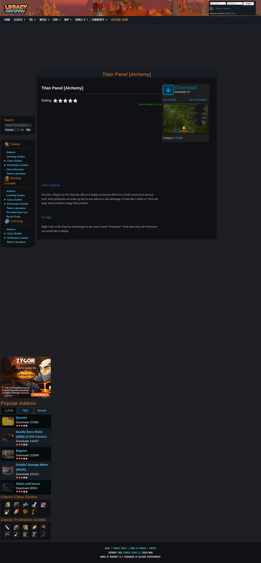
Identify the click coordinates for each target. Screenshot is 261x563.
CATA (9, 410)
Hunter (34, 511)
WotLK (43, 19)
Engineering (34, 527)
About (107, 548)
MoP (66, 19)
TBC (31, 19)
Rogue (7, 511)
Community (98, 19)
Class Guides (14, 160)
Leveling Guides (15, 156)
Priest (25, 504)
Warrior (34, 504)
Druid (16, 504)
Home (7, 19)
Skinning (25, 534)
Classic (18, 19)
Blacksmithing (16, 527)
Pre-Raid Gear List (17, 212)
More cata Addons (198, 99)
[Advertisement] (17, 303)
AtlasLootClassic (28, 483)
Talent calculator (16, 173)
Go (28, 129)
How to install (169, 99)
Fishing (43, 534)
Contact (152, 548)
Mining (16, 534)
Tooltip (179, 137)
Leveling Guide (119, 19)
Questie (21, 417)
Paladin (7, 504)
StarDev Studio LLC (131, 552)
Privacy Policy (120, 548)
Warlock (43, 504)
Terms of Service (138, 548)
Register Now (230, 13)
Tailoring (34, 534)
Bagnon (21, 450)
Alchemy (7, 527)
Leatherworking (43, 527)
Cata (55, 19)
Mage (16, 511)
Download (186, 87)
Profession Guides (17, 164)
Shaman (25, 511)
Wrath (41, 410)
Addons (10, 152)
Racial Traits (13, 216)
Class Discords (14, 169)
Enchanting (25, 527)
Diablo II (80, 19)
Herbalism (7, 534)
